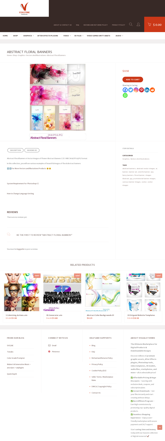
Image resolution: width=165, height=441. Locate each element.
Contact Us (96, 377)
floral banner (139, 160)
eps (152, 156)
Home (5, 20)
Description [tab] (15, 135)
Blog (93, 330)
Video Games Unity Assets (98, 20)
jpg (131, 163)
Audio (118, 20)
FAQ (77, 8)
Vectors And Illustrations (36, 40)
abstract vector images (146, 153)
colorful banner (144, 156)
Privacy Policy (118, 8)
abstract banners (129, 153)
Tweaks (10, 336)
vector (144, 166)
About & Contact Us (63, 8)
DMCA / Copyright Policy (101, 371)
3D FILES (77, 20)
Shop (15, 20)
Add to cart (133, 64)
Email (52, 330)
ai (156, 153)
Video (66, 20)
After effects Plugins (47, 20)
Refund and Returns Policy (96, 8)
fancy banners (127, 160)
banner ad (133, 156)
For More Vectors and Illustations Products (29, 153)
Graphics (27, 20)
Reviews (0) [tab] (32, 135)
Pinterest (54, 336)
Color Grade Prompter (16, 343)
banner (125, 156)
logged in (20, 234)
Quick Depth (12, 359)
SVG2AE (10, 330)
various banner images (131, 166)
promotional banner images (144, 163)
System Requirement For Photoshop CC (23, 168)
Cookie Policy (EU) (99, 355)
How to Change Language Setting (25, 178)
